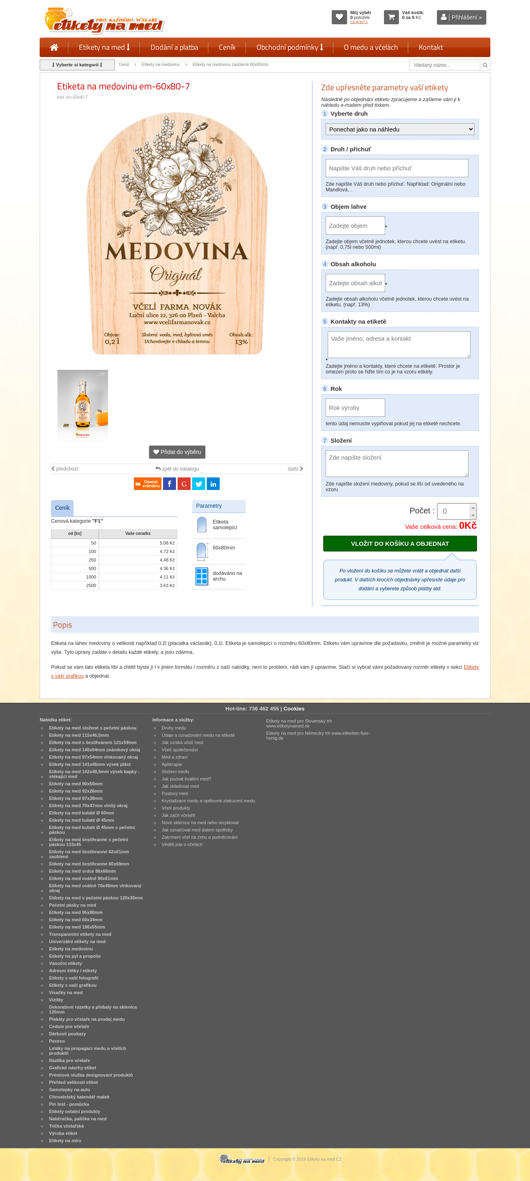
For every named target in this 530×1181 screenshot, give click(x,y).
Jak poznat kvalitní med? (186, 778)
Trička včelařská (66, 1126)
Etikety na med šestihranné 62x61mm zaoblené (89, 854)
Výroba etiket (63, 1133)
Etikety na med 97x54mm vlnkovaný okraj (93, 757)
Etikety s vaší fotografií (73, 977)
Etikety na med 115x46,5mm (79, 735)
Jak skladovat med (180, 786)
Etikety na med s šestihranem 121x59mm (92, 742)
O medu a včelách (371, 47)
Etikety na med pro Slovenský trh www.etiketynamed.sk (299, 723)
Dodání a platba (174, 47)
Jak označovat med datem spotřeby (197, 829)
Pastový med (175, 793)
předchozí (64, 469)
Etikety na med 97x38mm (75, 798)
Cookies (294, 709)
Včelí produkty (176, 808)
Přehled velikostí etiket (73, 1082)
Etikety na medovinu (161, 64)
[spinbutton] (457, 511)
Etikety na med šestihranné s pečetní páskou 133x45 (88, 842)
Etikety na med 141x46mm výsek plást (90, 764)
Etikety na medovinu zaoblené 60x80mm (231, 64)
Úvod (124, 64)
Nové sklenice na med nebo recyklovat (200, 822)
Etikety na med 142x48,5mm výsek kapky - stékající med (94, 774)
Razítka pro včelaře (69, 1060)
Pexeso (57, 1041)
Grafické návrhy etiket (72, 1067)
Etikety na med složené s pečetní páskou (92, 727)
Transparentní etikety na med (80, 934)
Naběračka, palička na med (77, 1118)
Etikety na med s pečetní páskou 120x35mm (96, 897)
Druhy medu (174, 727)
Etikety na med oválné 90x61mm (83, 878)
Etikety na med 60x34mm (75, 919)
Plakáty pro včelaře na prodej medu (87, 1019)
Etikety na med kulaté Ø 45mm (81, 820)
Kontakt (431, 47)
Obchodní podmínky (290, 47)
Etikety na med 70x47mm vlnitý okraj (88, 805)
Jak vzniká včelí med (183, 742)
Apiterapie (172, 764)
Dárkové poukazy (67, 1033)
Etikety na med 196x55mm (77, 926)
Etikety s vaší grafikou (72, 985)
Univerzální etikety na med (77, 941)
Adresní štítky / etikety (73, 970)
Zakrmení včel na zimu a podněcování (200, 837)
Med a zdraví (175, 757)
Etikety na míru (65, 1140)
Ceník (227, 47)
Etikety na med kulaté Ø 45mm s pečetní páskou (92, 830)
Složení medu (175, 771)
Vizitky (56, 999)
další (295, 469)
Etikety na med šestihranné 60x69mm (89, 863)
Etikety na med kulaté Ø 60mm (81, 812)
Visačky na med (66, 992)
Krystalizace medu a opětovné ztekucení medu (208, 800)
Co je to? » (359, 22)
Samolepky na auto (69, 1089)
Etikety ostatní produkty (74, 1111)
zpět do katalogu (177, 469)
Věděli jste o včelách (182, 844)
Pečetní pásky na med (72, 905)
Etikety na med (104, 47)
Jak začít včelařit (178, 815)
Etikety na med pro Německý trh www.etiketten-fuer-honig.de (318, 735)
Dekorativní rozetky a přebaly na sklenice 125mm (93, 1009)
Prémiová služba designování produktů (91, 1075)
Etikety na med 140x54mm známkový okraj (94, 749)
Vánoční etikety (65, 963)
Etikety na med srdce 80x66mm (82, 871)
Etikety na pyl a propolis (75, 956)
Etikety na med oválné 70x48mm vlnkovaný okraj (95, 888)
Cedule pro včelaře (69, 1026)
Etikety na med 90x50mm (75, 783)
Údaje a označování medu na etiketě (198, 735)
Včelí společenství (180, 749)
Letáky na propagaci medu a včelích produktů (87, 1051)
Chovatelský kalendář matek (79, 1096)
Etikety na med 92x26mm (75, 791)
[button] (473, 507)
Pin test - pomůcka (69, 1104)
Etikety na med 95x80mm (75, 912)
